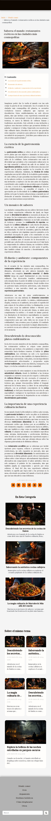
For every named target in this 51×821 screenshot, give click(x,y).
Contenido (11, 77)
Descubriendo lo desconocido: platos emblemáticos (24, 92)
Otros (24, 806)
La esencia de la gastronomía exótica (19, 81)
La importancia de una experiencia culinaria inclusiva (24, 95)
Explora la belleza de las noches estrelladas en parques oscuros (24, 749)
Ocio (24, 790)
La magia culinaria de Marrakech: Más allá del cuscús (25, 604)
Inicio (3, 17)
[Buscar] (22, 813)
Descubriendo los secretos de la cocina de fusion (25, 529)
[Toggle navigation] (5, 5)
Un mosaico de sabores (15, 84)
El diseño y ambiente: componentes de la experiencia (24, 88)
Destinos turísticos (24, 798)
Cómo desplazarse (24, 802)
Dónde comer (13, 17)
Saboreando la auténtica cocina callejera (25, 567)
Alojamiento (24, 794)
